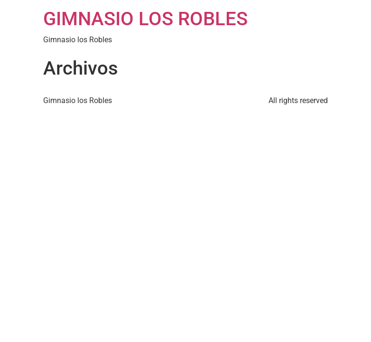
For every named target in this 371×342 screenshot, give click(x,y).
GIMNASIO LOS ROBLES (145, 19)
